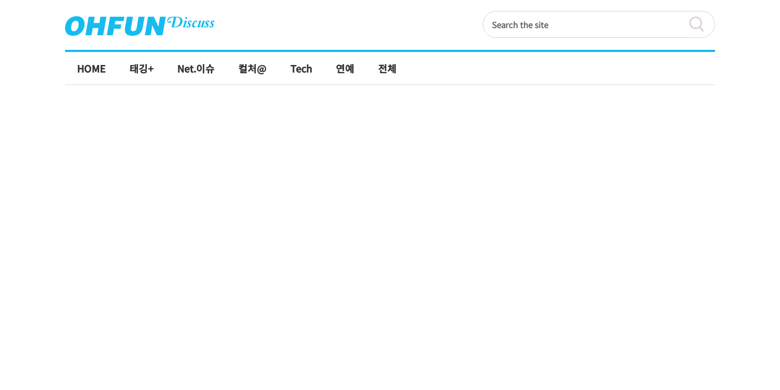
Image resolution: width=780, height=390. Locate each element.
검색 (701, 24)
